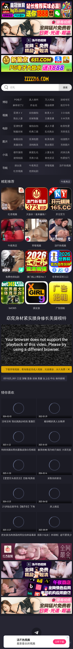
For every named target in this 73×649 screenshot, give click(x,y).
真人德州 (33, 99)
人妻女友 (49, 152)
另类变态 (65, 131)
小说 (5, 154)
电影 (5, 128)
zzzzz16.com (36, 79)
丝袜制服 (33, 118)
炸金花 (33, 105)
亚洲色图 (33, 139)
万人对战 (49, 99)
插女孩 (18, 165)
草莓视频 (49, 165)
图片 (5, 141)
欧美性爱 (65, 125)
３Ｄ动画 (65, 112)
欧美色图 (49, 139)
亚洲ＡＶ (18, 112)
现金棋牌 (49, 105)
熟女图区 (49, 144)
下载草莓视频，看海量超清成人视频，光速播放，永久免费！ (37, 369)
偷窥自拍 (18, 139)
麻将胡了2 (18, 105)
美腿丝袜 (18, 144)
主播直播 (49, 118)
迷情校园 (18, 157)
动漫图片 (65, 139)
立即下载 (59, 641)
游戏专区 (65, 99)
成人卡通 (49, 125)
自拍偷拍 (33, 112)
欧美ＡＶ (49, 112)
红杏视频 (18, 171)
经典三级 (33, 131)
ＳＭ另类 (65, 118)
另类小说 (33, 157)
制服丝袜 (18, 131)
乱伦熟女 (49, 131)
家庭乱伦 (33, 152)
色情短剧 (33, 171)
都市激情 (18, 152)
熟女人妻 (18, 118)
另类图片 (65, 144)
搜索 (65, 87)
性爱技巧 (65, 157)
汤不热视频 (65, 165)
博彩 (5, 102)
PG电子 (18, 99)
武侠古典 (65, 152)
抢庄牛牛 (65, 105)
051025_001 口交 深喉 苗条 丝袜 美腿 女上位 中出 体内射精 (34, 378)
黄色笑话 (49, 157)
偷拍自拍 (33, 125)
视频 (5, 115)
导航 (5, 168)
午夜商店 (33, 165)
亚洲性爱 (18, 125)
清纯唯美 (33, 144)
